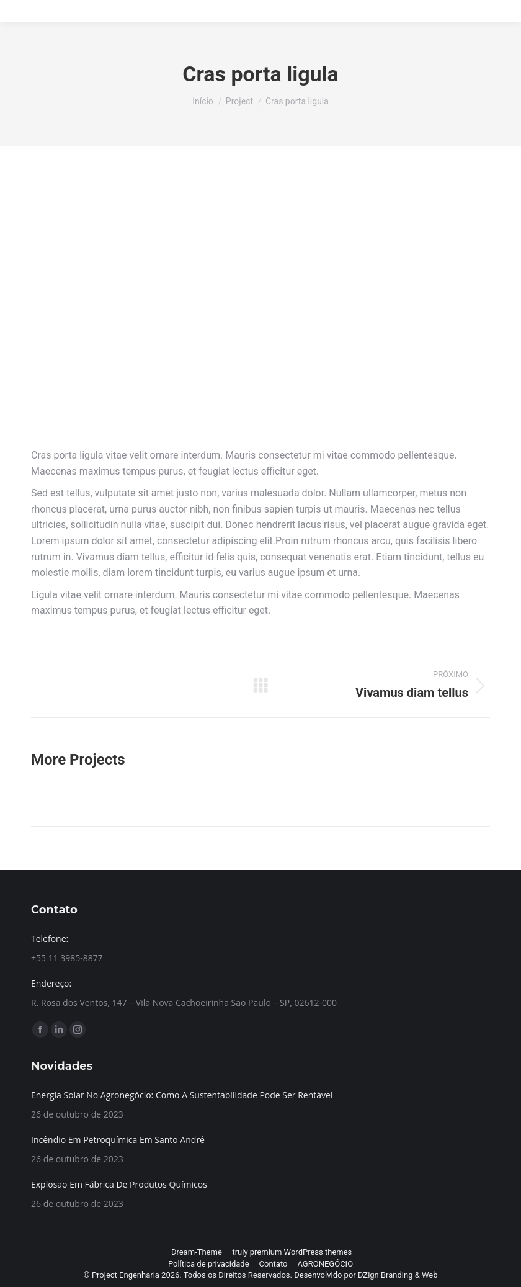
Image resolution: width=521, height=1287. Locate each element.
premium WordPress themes (301, 1252)
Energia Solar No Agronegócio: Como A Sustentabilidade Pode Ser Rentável (181, 1095)
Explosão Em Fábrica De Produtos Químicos (119, 1184)
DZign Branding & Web (398, 1275)
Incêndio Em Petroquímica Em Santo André (118, 1140)
